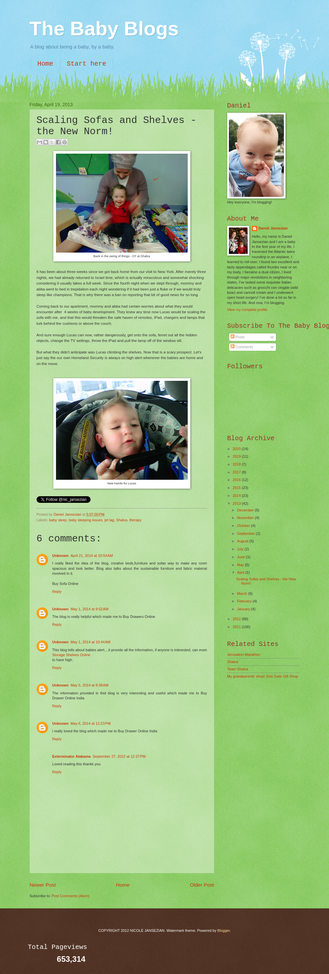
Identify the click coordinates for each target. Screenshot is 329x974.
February (245, 601)
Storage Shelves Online (71, 655)
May (241, 565)
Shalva (121, 520)
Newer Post (43, 885)
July (241, 549)
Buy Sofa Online (65, 584)
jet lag (109, 520)
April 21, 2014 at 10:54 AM (91, 556)
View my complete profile (247, 310)
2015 (237, 488)
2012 (237, 619)
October (244, 526)
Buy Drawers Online (139, 617)
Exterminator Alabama (71, 756)
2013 (237, 503)
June (241, 557)
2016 (237, 480)
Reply (57, 592)
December (246, 510)
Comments (242, 347)
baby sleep (58, 520)
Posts (238, 337)
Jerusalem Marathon (243, 654)
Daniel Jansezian (68, 514)
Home (45, 64)
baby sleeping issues (85, 520)
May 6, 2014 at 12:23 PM (90, 723)
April (241, 572)
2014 (237, 496)
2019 (237, 456)
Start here (86, 64)
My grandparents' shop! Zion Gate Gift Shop (262, 676)
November (246, 518)
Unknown (60, 556)
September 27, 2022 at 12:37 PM (119, 756)
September (246, 533)
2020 (237, 449)
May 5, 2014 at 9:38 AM (89, 685)
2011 (237, 627)
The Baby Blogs (104, 28)
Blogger (223, 930)
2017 (237, 472)
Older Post (202, 885)
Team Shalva (237, 669)
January (244, 609)
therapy (135, 520)
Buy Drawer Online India (137, 731)
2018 (237, 464)
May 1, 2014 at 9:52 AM (89, 609)
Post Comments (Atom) (71, 896)
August (243, 541)
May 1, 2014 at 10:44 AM (90, 642)
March (242, 593)
